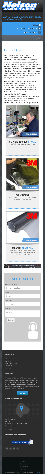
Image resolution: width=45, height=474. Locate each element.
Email (7, 292)
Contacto (23, 469)
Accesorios (8, 365)
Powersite (37, 472)
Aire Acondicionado (11, 363)
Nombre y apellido (11, 284)
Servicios (8, 368)
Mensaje (8, 308)
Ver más (22, 393)
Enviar (10, 320)
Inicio (23, 461)
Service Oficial (24, 466)
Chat (37, 25)
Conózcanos (23, 464)
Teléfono (8, 300)
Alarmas (7, 359)
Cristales (8, 361)
